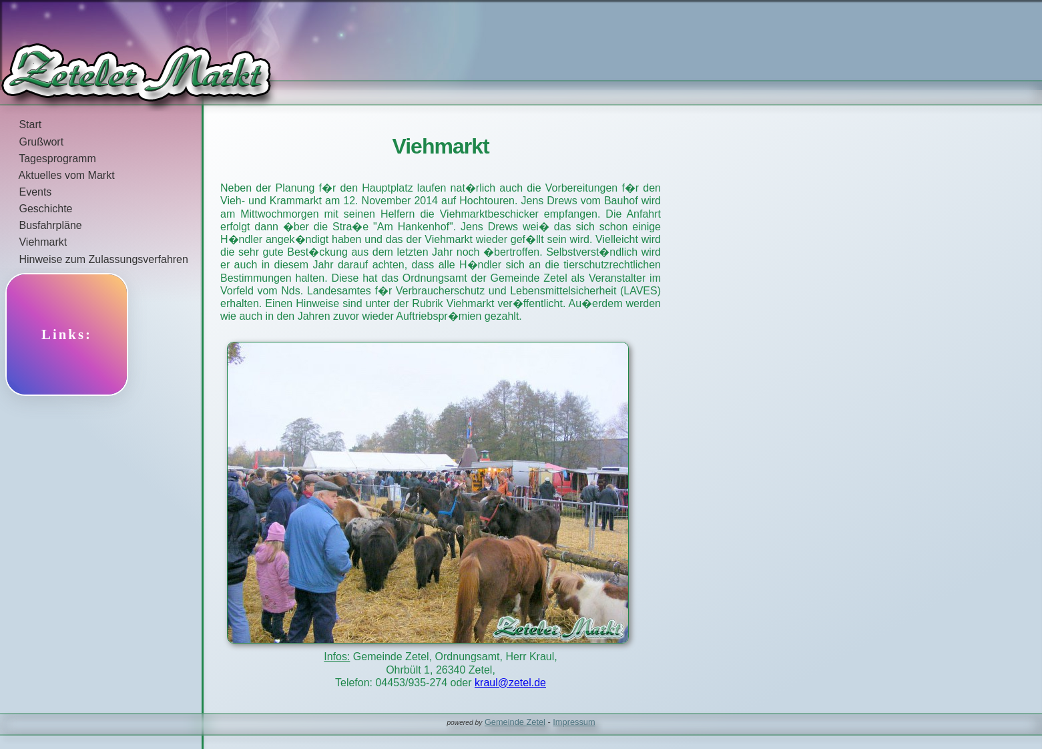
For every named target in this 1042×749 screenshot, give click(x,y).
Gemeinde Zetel (515, 722)
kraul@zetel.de (510, 682)
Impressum (574, 722)
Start (20, 124)
